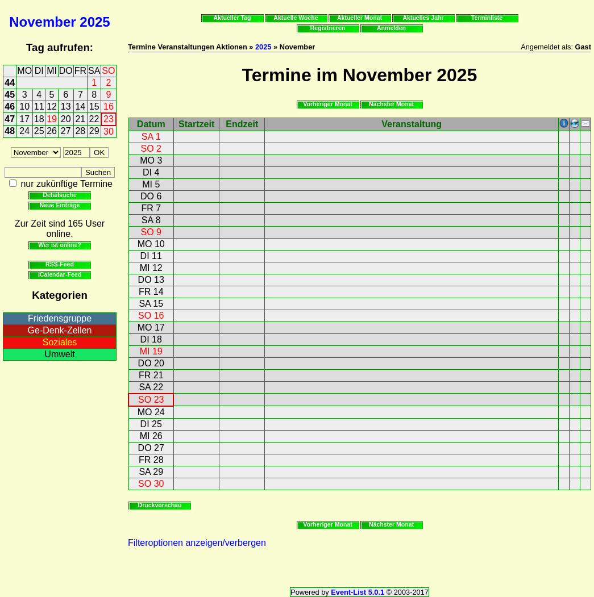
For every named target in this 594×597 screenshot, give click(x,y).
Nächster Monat (391, 104)
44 (10, 82)
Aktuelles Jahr (422, 17)
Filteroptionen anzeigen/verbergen (197, 543)
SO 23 (151, 399)
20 (66, 119)
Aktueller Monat (359, 17)
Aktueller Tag (232, 17)
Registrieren (328, 27)
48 (10, 131)
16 (108, 106)
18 (39, 119)
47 (10, 119)
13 (66, 106)
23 (108, 119)
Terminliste (486, 17)
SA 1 (151, 136)
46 (10, 106)
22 (94, 119)
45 (10, 94)
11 (39, 106)
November (42, 22)
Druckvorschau (160, 505)
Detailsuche (59, 194)
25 (39, 131)
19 (52, 119)
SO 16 (151, 315)
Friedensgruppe (60, 318)
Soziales (60, 342)
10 (24, 106)
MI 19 (151, 351)
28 (80, 131)
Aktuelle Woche (295, 17)
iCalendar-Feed (59, 274)
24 (24, 131)
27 (66, 131)
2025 (95, 22)
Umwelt (59, 354)
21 (80, 119)
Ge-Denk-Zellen (60, 330)
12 (52, 106)
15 (94, 106)
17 (24, 119)
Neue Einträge (60, 205)
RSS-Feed (59, 264)
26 (52, 131)
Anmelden (391, 27)
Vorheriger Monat (327, 104)
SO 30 (151, 484)
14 (80, 106)
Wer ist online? (59, 244)
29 (94, 131)
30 (108, 131)
